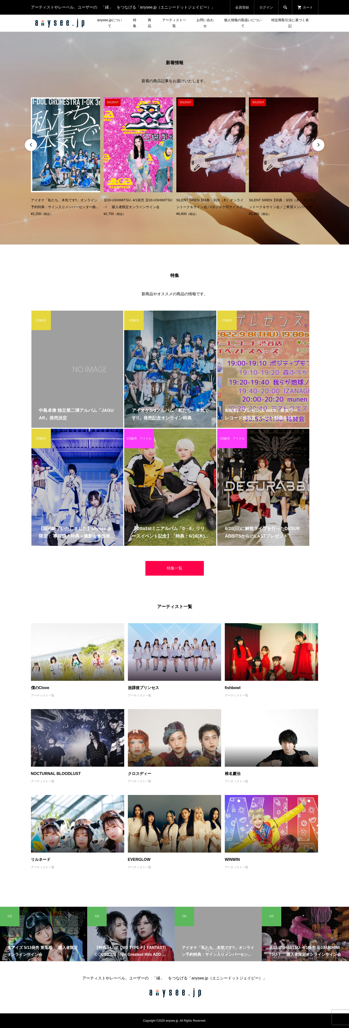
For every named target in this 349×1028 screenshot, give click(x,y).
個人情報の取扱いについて (243, 23)
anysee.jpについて (109, 23)
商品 (149, 23)
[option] (65, 157)
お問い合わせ (205, 23)
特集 (134, 23)
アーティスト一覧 (174, 23)
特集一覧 (174, 568)
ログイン (266, 7)
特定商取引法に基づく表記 (290, 23)
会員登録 (242, 7)
